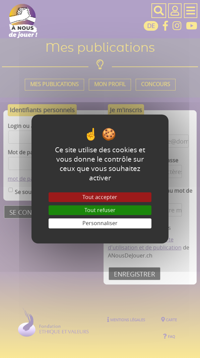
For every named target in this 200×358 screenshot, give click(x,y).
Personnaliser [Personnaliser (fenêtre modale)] (100, 223)
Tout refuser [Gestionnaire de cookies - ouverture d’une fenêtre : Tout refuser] (100, 210)
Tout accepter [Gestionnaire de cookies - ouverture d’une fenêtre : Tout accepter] (99, 197)
